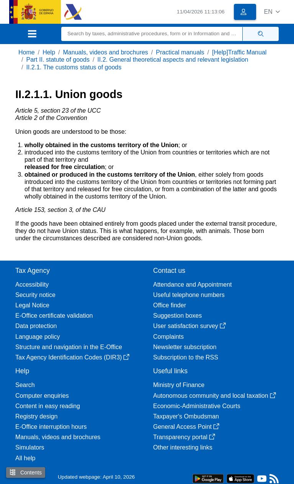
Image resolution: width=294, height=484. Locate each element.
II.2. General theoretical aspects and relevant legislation (172, 59)
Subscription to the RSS (185, 357)
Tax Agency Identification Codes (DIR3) (72, 357)
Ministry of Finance (178, 385)
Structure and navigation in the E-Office (68, 347)
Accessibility (32, 284)
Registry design (36, 416)
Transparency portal (184, 437)
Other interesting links (182, 447)
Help (48, 52)
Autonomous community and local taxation (214, 395)
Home (26, 52)
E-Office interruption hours (51, 426)
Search (25, 385)
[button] (272, 11)
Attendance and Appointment (192, 284)
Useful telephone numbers (189, 295)
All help (25, 458)
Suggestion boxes (177, 315)
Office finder (169, 305)
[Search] (152, 34)
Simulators (29, 447)
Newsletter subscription (184, 347)
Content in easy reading (47, 406)
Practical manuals (180, 52)
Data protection (36, 326)
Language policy (37, 336)
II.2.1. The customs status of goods (73, 67)
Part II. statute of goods (57, 59)
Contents (26, 472)
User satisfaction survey (189, 326)
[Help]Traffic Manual (239, 52)
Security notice (35, 295)
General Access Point (186, 426)
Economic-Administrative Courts (196, 406)
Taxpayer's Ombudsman (186, 416)
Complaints (168, 336)
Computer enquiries (42, 395)
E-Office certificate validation (54, 315)
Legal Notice (32, 305)
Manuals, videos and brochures (105, 52)
